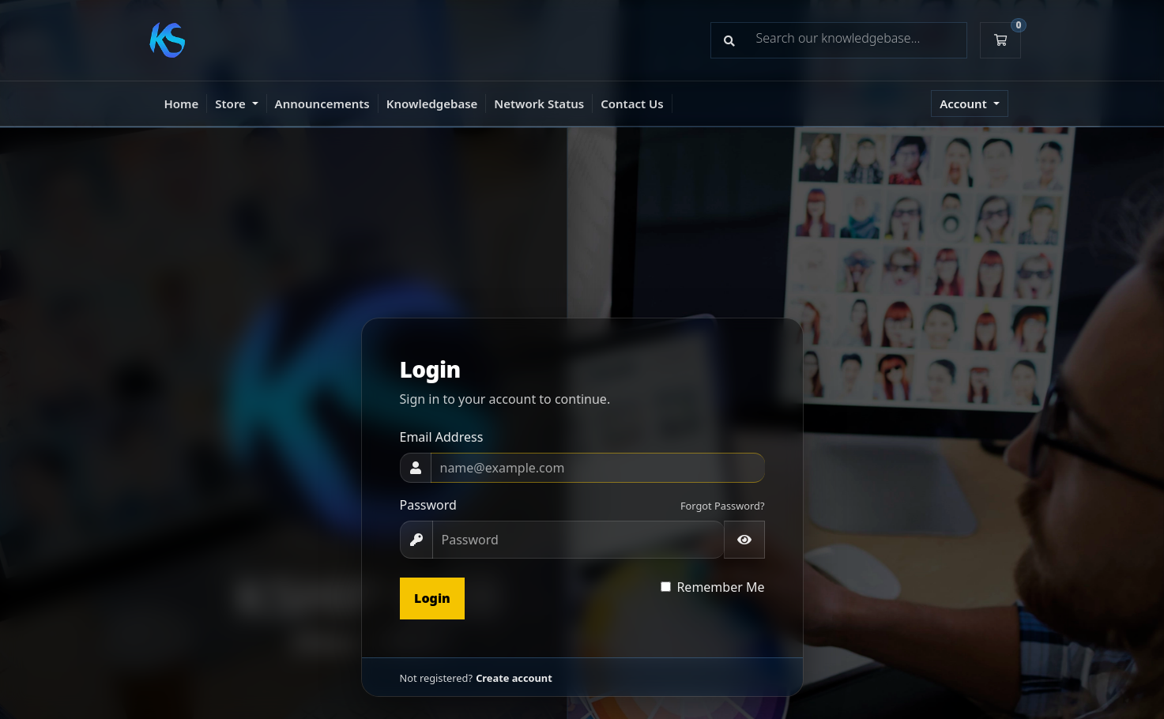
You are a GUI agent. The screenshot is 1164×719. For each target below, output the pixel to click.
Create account (514, 678)
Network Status (539, 103)
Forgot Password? (722, 506)
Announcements (322, 103)
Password (428, 505)
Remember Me (720, 587)
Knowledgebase (432, 103)
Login (432, 598)
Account (965, 103)
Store (231, 103)
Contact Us (632, 103)
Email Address (442, 437)
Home (181, 103)
